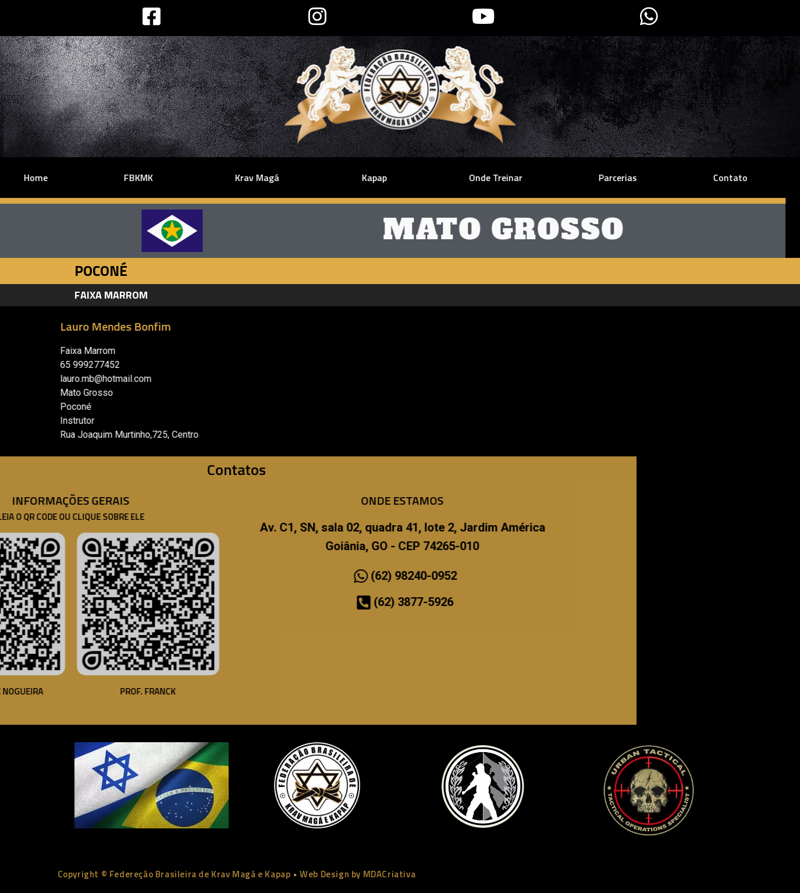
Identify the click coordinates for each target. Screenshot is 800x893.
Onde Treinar (402, 178)
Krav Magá (168, 178)
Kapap (284, 178)
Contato (637, 178)
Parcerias (525, 178)
